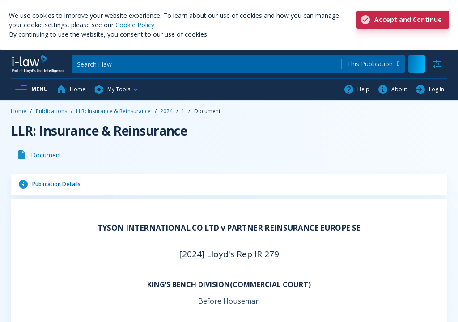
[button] (116, 89)
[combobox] (373, 64)
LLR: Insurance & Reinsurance (113, 111)
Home (18, 111)
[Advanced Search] (436, 64)
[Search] (206, 64)
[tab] (40, 154)
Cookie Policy (134, 25)
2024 (166, 111)
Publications (51, 111)
